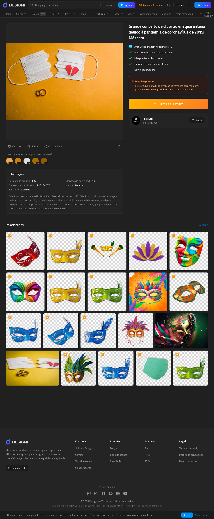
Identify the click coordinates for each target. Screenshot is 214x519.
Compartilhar (53, 146)
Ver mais (203, 225)
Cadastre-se (183, 5)
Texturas (103, 14)
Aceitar (187, 515)
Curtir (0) (14, 146)
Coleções (21, 14)
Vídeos (131, 14)
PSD (56, 14)
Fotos (85, 14)
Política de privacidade (191, 455)
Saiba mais (201, 515)
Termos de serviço (189, 448)
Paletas (38, 14)
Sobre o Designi (84, 448)
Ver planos (17, 468)
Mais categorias (187, 14)
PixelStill (148, 118)
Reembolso (116, 461)
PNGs (148, 455)
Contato (79, 455)
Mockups (166, 14)
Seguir (197, 120)
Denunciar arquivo (189, 461)
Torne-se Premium (168, 104)
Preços (113, 448)
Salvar (32, 146)
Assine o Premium (151, 5)
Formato (109, 5)
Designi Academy (206, 13)
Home (8, 14)
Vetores (119, 14)
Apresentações (148, 14)
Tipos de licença (118, 455)
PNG (70, 14)
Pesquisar (126, 5)
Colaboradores (83, 468)
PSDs (147, 461)
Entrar (202, 5)
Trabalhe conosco (84, 461)
